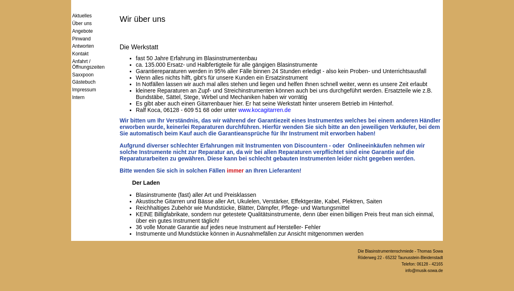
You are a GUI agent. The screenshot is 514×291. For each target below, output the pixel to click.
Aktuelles (82, 16)
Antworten (83, 46)
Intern (78, 97)
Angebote (82, 31)
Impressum (84, 90)
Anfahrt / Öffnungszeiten (88, 64)
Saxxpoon (82, 75)
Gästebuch (83, 82)
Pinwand (81, 39)
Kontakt (80, 54)
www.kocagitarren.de (264, 110)
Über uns (82, 23)
